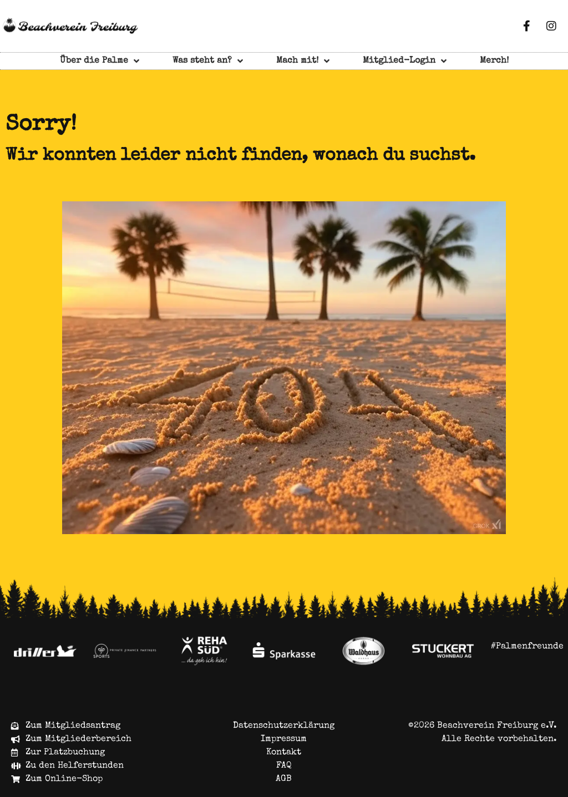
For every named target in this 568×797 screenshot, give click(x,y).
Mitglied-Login (405, 61)
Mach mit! (302, 61)
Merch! (494, 61)
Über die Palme (99, 61)
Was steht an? (208, 61)
